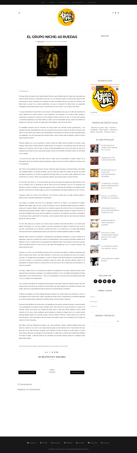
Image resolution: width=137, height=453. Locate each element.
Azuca (92, 296)
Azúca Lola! (40, 41)
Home (43, 2)
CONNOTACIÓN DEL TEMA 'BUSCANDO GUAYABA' (108, 223)
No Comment (63, 41)
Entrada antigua (77, 372)
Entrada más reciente (27, 372)
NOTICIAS (52, 2)
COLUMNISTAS (91, 2)
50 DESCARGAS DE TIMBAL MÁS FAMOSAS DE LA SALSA (109, 148)
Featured (93, 301)
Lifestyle (93, 306)
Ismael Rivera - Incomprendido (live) (103, 114)
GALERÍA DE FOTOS (77, 2)
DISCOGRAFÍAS (63, 2)
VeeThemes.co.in (83, 449)
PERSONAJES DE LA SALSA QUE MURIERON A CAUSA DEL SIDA (110, 210)
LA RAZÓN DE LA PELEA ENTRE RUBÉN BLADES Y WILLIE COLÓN (110, 186)
